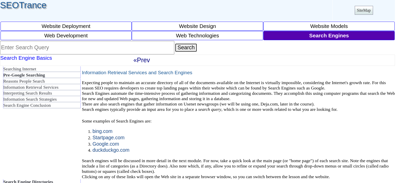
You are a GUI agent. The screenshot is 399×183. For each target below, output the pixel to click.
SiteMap (364, 10)
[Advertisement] (41, 146)
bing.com (102, 131)
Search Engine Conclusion (27, 105)
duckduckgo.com (110, 150)
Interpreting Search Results (27, 93)
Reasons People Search (24, 81)
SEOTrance (23, 5)
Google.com (105, 144)
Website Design (197, 26)
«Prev (141, 60)
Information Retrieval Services (31, 87)
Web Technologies (197, 35)
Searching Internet (19, 68)
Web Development (66, 35)
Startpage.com (108, 137)
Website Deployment (65, 26)
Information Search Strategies (30, 99)
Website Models (329, 26)
